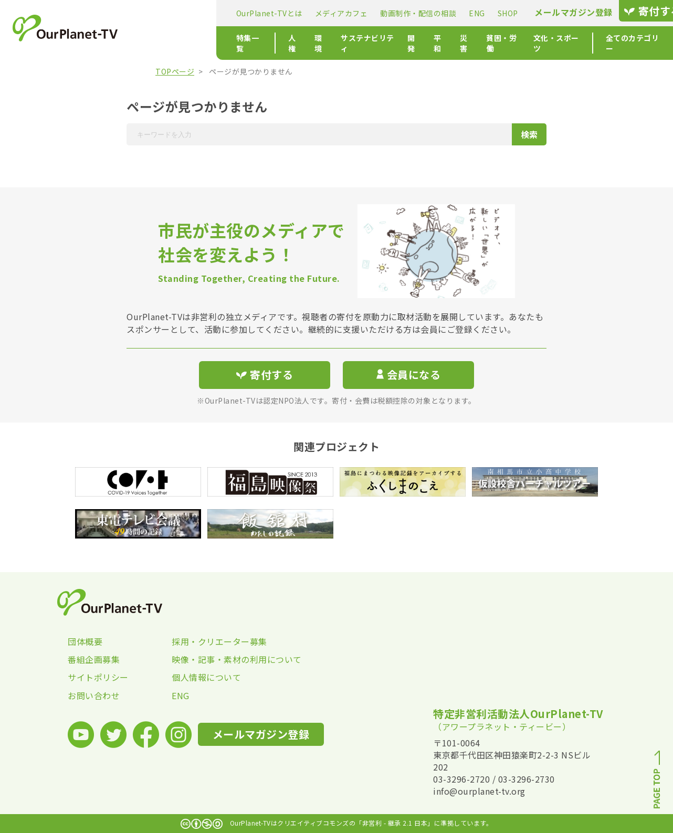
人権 (218, 43)
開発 (347, 43)
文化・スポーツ (501, 43)
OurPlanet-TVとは (187, 13)
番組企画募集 (94, 659)
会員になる (408, 374)
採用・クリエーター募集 (219, 641)
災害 (403, 43)
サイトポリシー (98, 677)
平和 (375, 43)
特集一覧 (169, 43)
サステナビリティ (297, 43)
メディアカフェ (259, 13)
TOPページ (174, 71)
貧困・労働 (442, 43)
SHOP (426, 13)
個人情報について (206, 677)
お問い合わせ (94, 695)
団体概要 (85, 641)
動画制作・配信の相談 (337, 13)
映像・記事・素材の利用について (224, 659)
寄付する (571, 10)
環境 (246, 43)
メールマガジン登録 (492, 12)
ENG (395, 13)
